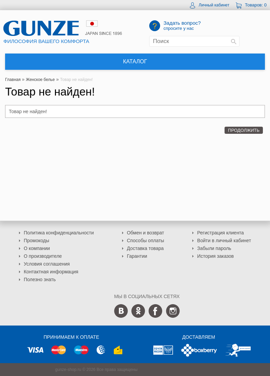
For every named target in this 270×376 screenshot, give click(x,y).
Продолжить (243, 130)
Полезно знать (40, 279)
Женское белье (40, 79)
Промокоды (36, 240)
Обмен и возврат (145, 232)
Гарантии (137, 256)
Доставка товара (145, 248)
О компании (37, 248)
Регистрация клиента (220, 232)
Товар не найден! (76, 79)
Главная (13, 79)
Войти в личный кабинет (224, 240)
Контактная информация (51, 271)
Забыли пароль (214, 248)
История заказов (215, 256)
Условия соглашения (47, 264)
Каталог (135, 61)
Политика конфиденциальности (59, 232)
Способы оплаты (145, 240)
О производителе (43, 256)
